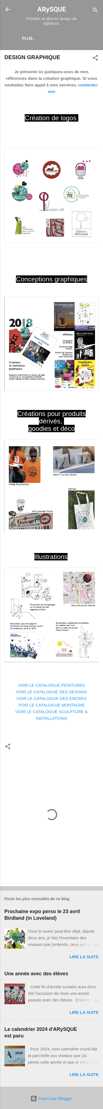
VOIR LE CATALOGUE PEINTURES (51, 685)
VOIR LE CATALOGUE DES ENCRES (51, 698)
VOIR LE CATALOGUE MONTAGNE (51, 705)
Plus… (29, 38)
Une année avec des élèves (36, 973)
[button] (95, 58)
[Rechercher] (95, 11)
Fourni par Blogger (51, 1098)
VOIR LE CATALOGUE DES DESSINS (51, 691)
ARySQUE (51, 9)
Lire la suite (84, 956)
